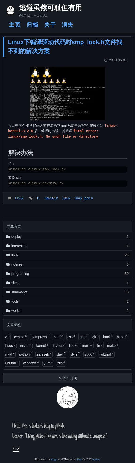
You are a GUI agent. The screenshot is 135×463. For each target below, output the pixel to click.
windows (31, 363)
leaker (96, 459)
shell (61, 354)
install (25, 345)
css (71, 336)
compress (40, 336)
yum (48, 363)
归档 (32, 25)
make (112, 345)
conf (58, 336)
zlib (61, 363)
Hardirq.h (51, 198)
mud (9, 354)
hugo (10, 345)
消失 (67, 25)
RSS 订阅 (69, 378)
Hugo (54, 459)
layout (58, 345)
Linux (19, 198)
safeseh (44, 354)
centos (20, 336)
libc (73, 345)
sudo (89, 354)
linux (86, 345)
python (25, 354)
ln (99, 345)
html (107, 336)
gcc (83, 336)
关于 (50, 25)
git (95, 336)
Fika (79, 459)
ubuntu (11, 363)
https (122, 336)
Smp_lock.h (84, 198)
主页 (15, 25)
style (75, 354)
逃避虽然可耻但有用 (46, 8)
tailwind (106, 354)
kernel (42, 345)
